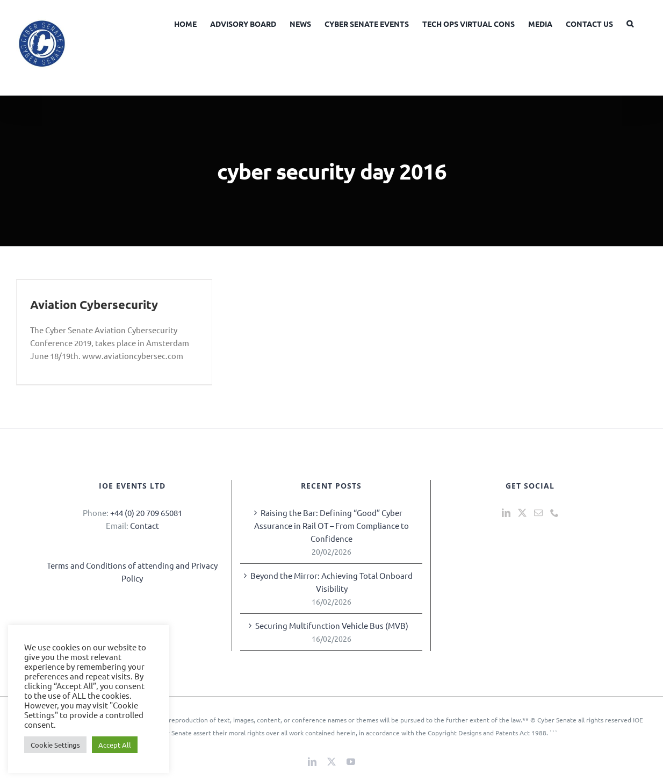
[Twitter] (522, 512)
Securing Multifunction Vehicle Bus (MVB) (331, 625)
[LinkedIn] (506, 512)
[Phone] (554, 512)
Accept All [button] (114, 744)
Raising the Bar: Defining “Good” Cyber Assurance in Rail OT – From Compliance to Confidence (331, 525)
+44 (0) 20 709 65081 (146, 512)
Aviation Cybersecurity (94, 304)
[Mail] (538, 512)
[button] (629, 22)
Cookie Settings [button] (55, 744)
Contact (144, 525)
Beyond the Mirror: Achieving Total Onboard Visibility (331, 581)
